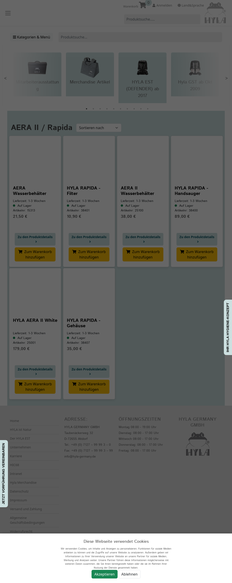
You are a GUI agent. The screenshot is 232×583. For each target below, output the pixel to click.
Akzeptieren (104, 574)
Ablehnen (129, 574)
